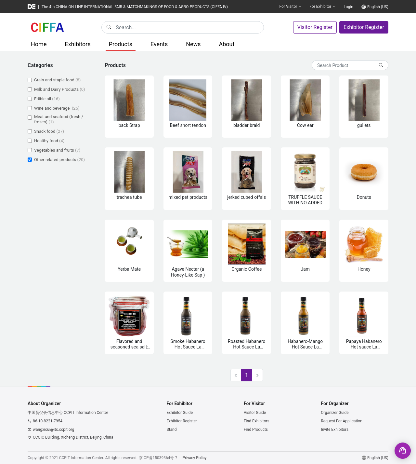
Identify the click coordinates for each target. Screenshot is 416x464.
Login (348, 7)
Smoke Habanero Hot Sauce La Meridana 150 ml (188, 344)
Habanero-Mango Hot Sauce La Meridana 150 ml (305, 344)
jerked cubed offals (246, 197)
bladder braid (246, 125)
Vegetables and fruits (57, 150)
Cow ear (305, 125)
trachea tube (129, 197)
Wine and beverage (56, 108)
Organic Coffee (246, 269)
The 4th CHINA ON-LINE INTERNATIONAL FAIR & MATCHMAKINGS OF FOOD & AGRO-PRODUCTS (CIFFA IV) (135, 7)
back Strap (129, 125)
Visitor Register (314, 27)
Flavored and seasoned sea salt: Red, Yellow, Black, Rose (129, 344)
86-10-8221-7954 (47, 421)
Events (159, 44)
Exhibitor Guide (180, 412)
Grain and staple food (57, 79)
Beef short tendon (188, 125)
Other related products (59, 159)
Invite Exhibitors (334, 429)
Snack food (49, 131)
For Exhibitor (322, 6)
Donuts (364, 197)
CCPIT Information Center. (81, 458)
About (226, 44)
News (193, 44)
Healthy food (49, 140)
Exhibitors (77, 44)
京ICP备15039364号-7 (158, 458)
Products (120, 44)
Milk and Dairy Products (59, 89)
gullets (364, 125)
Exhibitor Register (364, 27)
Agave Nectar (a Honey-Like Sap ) (188, 272)
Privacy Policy (195, 458)
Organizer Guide (334, 412)
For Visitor (291, 6)
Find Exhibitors (256, 421)
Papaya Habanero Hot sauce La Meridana (364, 344)
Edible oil (47, 98)
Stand (172, 429)
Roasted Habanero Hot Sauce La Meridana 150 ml (247, 344)
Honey (364, 269)
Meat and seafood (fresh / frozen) (58, 119)
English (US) (377, 7)
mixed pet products (187, 197)
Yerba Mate (129, 269)
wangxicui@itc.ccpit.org (53, 429)
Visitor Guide (255, 412)
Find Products (256, 429)
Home (38, 44)
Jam (305, 269)
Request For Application (341, 421)
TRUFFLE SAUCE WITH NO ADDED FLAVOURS (305, 200)
